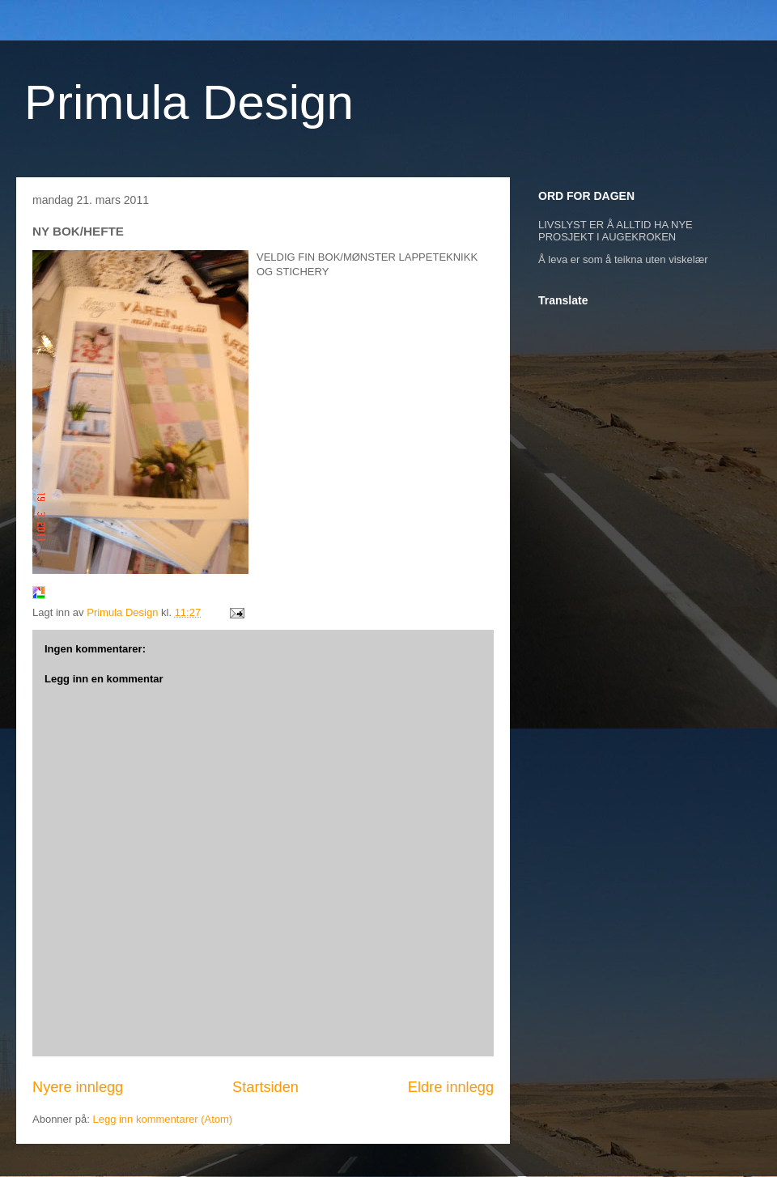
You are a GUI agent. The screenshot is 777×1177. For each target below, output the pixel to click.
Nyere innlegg (77, 1087)
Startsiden (265, 1087)
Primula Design (189, 102)
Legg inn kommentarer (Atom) (162, 1119)
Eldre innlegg (451, 1087)
